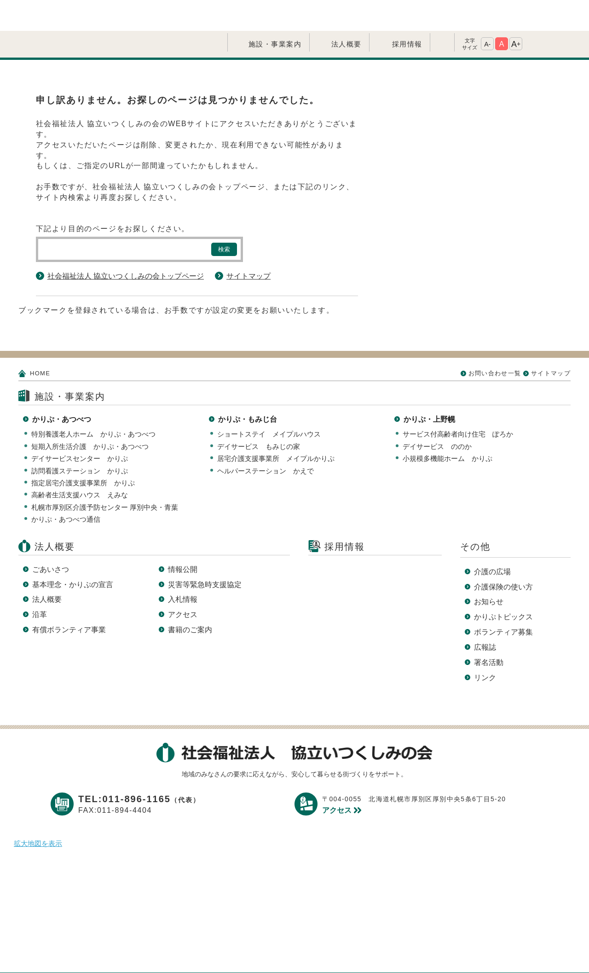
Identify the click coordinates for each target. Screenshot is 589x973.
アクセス (182, 584)
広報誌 (485, 616)
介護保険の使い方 (503, 556)
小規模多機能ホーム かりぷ (447, 427)
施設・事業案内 (275, 13)
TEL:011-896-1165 (139, 768)
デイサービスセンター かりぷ (79, 427)
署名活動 (488, 631)
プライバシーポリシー (220, 951)
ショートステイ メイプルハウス (269, 403)
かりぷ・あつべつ (61, 388)
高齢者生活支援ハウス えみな (79, 464)
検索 (224, 218)
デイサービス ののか (437, 415)
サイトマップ (248, 245)
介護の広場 (492, 541)
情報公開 (182, 538)
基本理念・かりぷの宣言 (72, 554)
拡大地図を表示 (38, 812)
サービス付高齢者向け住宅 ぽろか (458, 403)
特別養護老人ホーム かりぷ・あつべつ (93, 403)
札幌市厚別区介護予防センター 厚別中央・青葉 (104, 476)
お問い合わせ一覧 (494, 342)
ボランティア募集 (503, 601)
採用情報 (407, 13)
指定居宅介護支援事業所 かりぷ (83, 452)
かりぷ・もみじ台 (247, 388)
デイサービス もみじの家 (258, 415)
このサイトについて (309, 951)
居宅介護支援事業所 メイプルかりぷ (276, 427)
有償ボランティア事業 (69, 599)
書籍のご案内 (190, 599)
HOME (40, 342)
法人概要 (346, 13)
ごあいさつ (50, 538)
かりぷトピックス (503, 586)
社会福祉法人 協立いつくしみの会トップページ (125, 245)
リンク (485, 647)
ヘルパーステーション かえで (265, 440)
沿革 (39, 584)
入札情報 (182, 568)
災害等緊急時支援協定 (205, 554)
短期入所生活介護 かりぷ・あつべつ (90, 415)
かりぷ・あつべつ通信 (65, 488)
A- (487, 13)
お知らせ (488, 571)
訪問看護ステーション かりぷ (79, 440)
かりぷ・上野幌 (429, 388)
